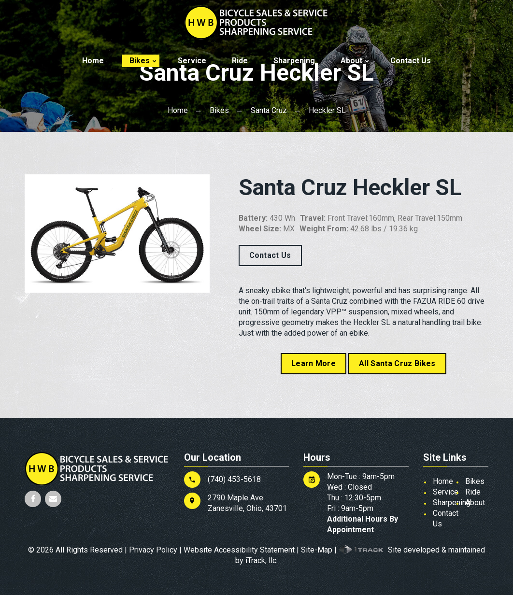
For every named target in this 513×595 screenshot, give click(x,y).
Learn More (313, 363)
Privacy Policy (153, 549)
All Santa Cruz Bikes (397, 363)
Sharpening (294, 60)
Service (192, 60)
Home (93, 60)
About (351, 60)
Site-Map (316, 549)
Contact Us (410, 60)
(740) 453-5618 (234, 479)
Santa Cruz (269, 110)
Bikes (139, 60)
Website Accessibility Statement (239, 549)
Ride (240, 60)
